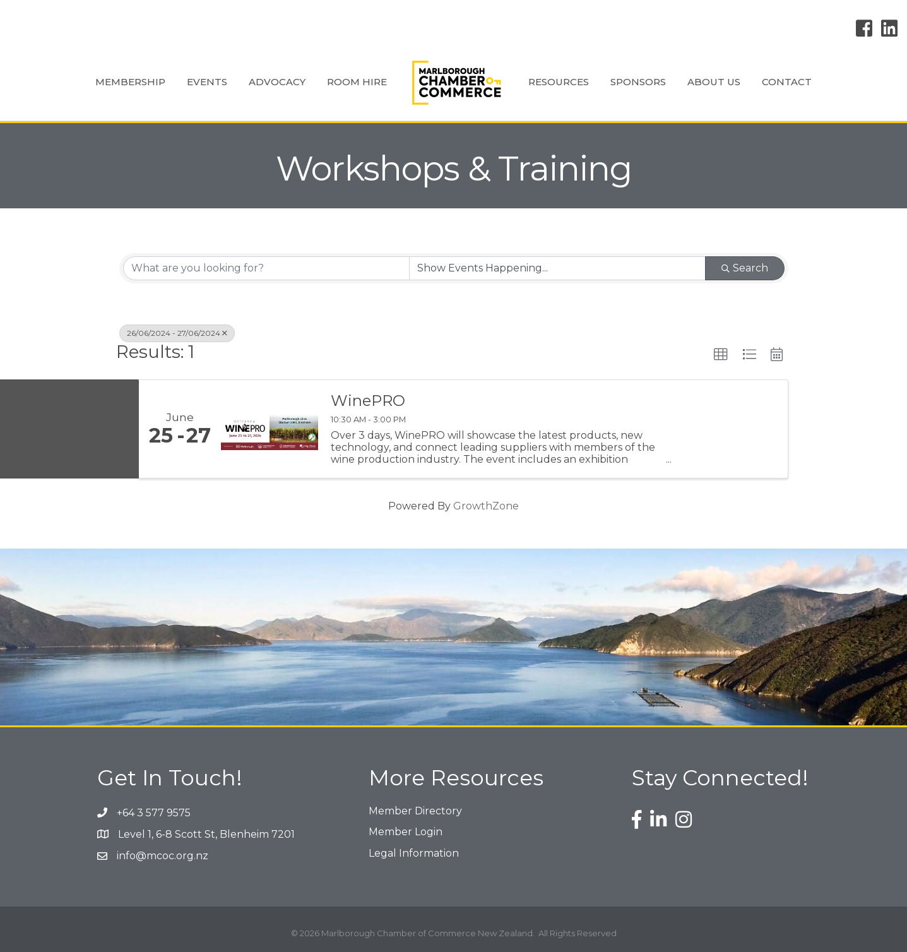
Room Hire (357, 82)
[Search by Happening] (557, 268)
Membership (130, 82)
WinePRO (368, 401)
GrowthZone (486, 506)
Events (207, 82)
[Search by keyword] (266, 268)
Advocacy (277, 82)
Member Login (405, 832)
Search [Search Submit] (744, 268)
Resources (558, 82)
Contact (787, 82)
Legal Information (414, 853)
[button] (720, 354)
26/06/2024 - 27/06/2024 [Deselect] (177, 333)
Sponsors (638, 82)
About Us (713, 82)
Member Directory (415, 811)
